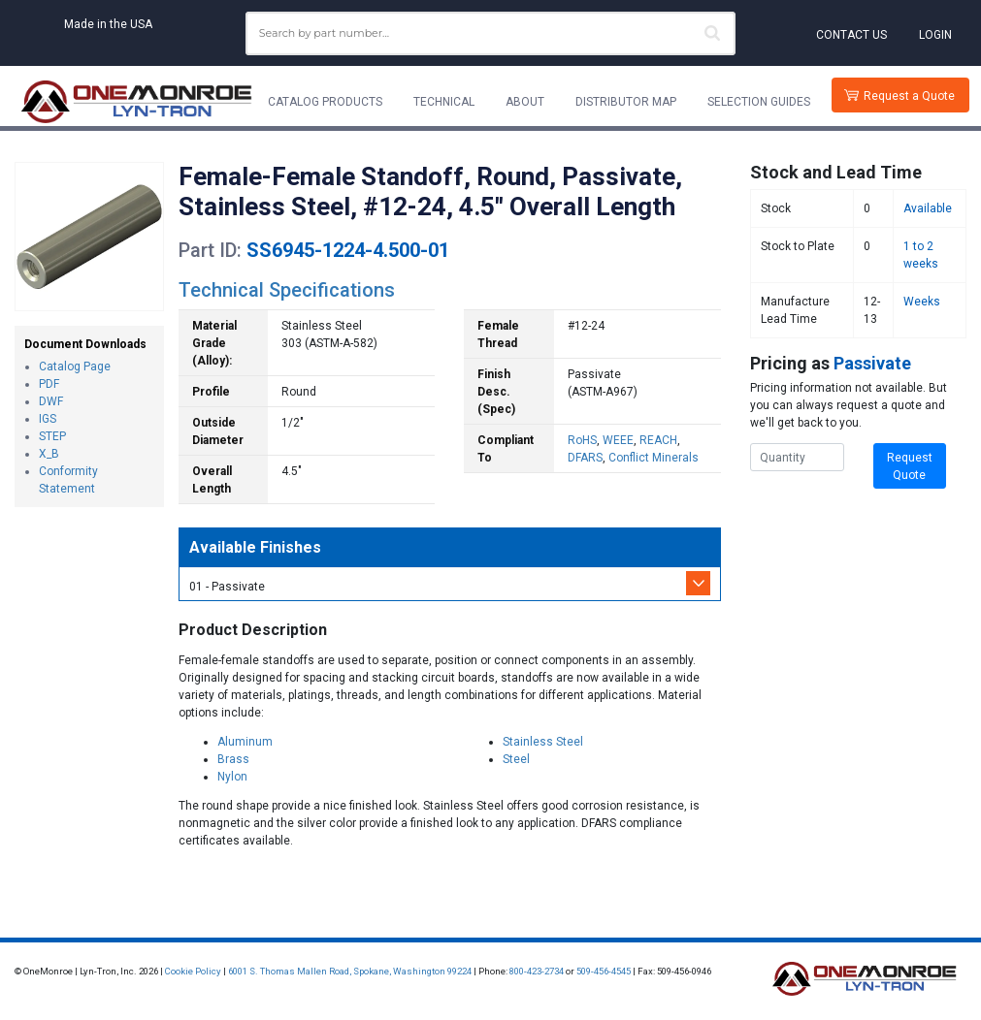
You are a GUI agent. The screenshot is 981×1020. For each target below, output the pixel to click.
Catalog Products (325, 102)
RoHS (582, 440)
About (525, 102)
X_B (49, 454)
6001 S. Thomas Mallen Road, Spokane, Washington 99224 (350, 971)
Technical (443, 102)
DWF (51, 401)
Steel (516, 759)
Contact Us (851, 35)
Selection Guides (758, 102)
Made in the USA (108, 24)
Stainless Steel (543, 742)
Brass (233, 759)
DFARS (585, 457)
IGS (47, 419)
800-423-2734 (536, 971)
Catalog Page (75, 366)
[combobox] (490, 33)
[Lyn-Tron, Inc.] (136, 102)
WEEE (618, 440)
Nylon (232, 776)
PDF (49, 384)
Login (935, 35)
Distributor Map (625, 102)
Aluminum (245, 742)
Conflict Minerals (653, 457)
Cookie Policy (193, 971)
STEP (52, 436)
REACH (658, 440)
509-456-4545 (603, 971)
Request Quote (909, 466)
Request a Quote (909, 96)
